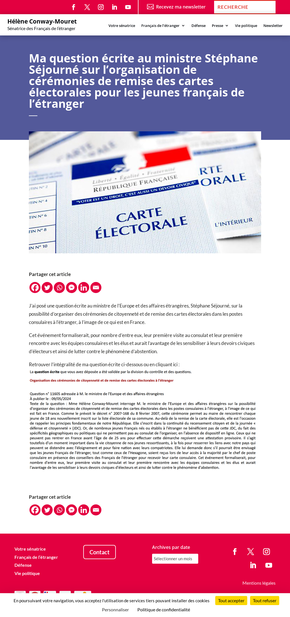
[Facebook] (34, 287)
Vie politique (246, 26)
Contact (99, 552)
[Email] (95, 287)
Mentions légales (259, 583)
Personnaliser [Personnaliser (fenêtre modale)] (115, 609)
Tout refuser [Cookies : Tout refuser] (264, 600)
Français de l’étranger (160, 26)
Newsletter (273, 26)
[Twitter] (47, 287)
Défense (198, 26)
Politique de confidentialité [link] (163, 609)
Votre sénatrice (121, 26)
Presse (217, 26)
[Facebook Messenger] (71, 287)
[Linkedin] (83, 287)
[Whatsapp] (59, 287)
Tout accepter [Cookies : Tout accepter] (231, 600)
